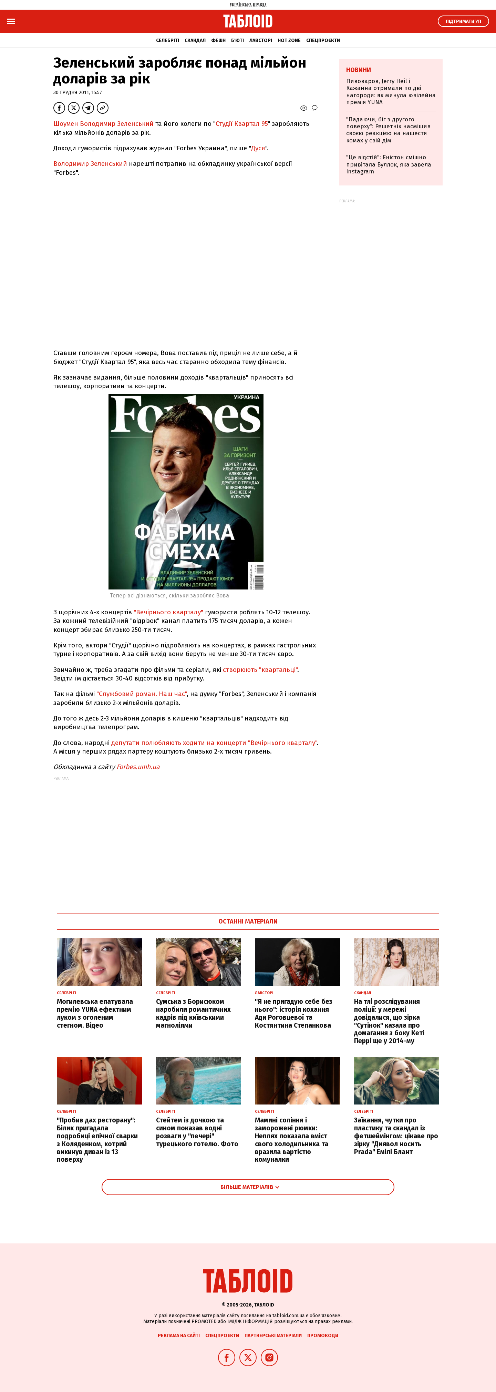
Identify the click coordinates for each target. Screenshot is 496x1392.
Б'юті (237, 40)
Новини (358, 70)
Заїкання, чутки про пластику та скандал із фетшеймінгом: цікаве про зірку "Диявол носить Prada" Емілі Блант (396, 1136)
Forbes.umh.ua (137, 767)
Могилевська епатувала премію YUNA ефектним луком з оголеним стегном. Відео (95, 1013)
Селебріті (167, 40)
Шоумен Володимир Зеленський (103, 124)
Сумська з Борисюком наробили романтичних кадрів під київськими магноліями (193, 1013)
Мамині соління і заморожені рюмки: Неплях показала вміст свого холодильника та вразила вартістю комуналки (291, 1139)
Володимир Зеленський (90, 164)
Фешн (218, 40)
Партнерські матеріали (273, 1336)
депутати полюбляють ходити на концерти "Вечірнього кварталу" (214, 743)
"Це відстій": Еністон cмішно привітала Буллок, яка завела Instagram (388, 164)
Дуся (258, 148)
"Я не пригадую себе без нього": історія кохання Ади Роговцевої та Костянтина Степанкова (293, 1013)
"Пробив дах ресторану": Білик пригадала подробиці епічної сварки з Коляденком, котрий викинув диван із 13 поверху (97, 1139)
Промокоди (322, 1336)
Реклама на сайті (179, 1336)
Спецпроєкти (323, 40)
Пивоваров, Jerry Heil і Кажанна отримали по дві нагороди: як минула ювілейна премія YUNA (391, 92)
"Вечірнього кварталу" (168, 612)
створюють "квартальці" (260, 670)
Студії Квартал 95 (242, 124)
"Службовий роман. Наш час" (141, 694)
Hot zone (289, 40)
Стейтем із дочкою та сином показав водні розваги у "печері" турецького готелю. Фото (197, 1132)
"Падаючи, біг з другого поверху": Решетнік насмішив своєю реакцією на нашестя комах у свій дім (388, 130)
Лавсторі (260, 40)
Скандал (195, 40)
